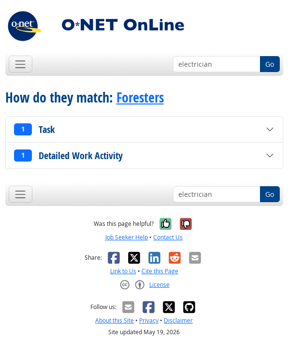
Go (269, 64)
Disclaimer (178, 320)
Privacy (148, 320)
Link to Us (123, 271)
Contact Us (168, 237)
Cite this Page (160, 271)
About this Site (114, 320)
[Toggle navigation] (20, 64)
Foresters (140, 97)
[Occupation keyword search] (216, 64)
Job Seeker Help (126, 237)
